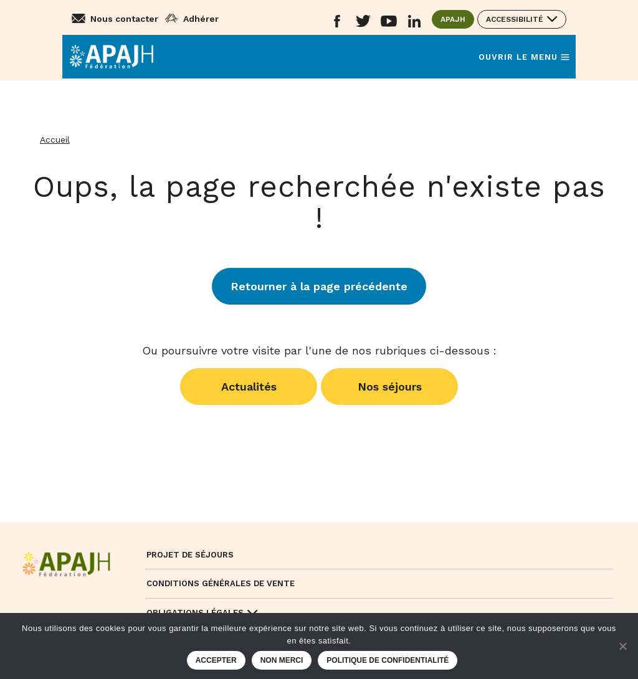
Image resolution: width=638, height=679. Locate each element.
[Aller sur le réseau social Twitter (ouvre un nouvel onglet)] (363, 22)
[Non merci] (622, 646)
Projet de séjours (190, 554)
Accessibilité (514, 19)
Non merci (281, 660)
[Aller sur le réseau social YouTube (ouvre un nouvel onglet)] (389, 22)
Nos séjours (390, 386)
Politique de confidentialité (387, 660)
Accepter (216, 660)
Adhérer (201, 19)
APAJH (457, 19)
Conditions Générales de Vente (220, 583)
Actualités (249, 386)
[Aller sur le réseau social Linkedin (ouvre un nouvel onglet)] (414, 22)
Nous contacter (124, 19)
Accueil (55, 140)
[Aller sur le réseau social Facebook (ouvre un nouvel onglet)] (337, 22)
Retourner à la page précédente (319, 286)
